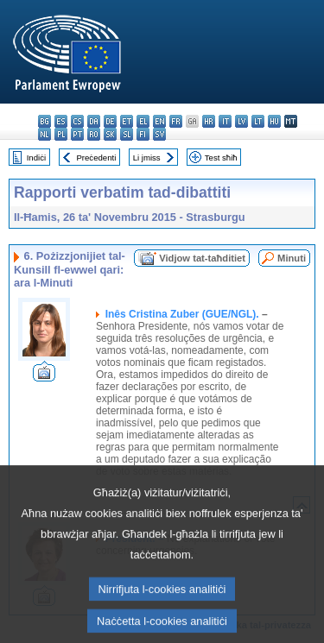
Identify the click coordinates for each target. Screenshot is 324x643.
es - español (60, 121)
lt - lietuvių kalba (257, 121)
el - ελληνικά (143, 121)
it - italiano (225, 121)
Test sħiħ (221, 157)
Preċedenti (96, 157)
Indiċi (36, 157)
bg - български (44, 121)
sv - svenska (159, 134)
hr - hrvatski (208, 121)
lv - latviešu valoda (241, 121)
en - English (159, 121)
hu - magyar (274, 121)
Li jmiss (147, 157)
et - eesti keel (126, 121)
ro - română (93, 134)
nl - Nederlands (44, 134)
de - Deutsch (110, 121)
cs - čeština (77, 121)
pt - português (77, 134)
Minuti (291, 258)
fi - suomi (143, 134)
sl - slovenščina (126, 134)
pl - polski (60, 134)
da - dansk (93, 121)
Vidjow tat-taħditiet (202, 258)
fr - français (175, 121)
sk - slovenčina (110, 134)
